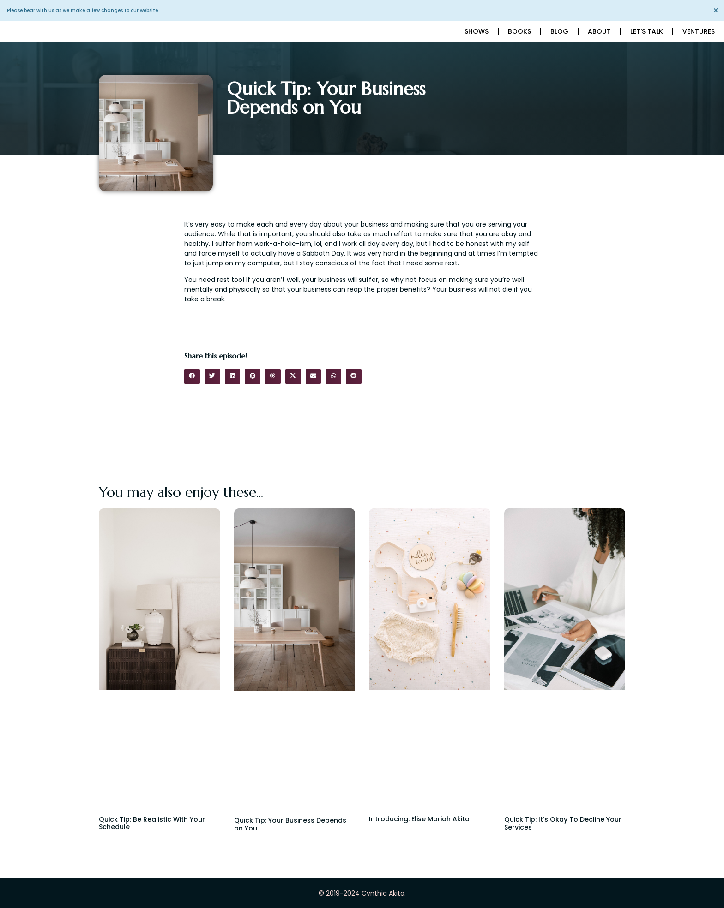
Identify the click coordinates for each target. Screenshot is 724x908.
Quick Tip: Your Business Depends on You (290, 824)
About (599, 31)
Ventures (698, 31)
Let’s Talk (646, 31)
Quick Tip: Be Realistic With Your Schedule (152, 823)
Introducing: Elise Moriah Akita (419, 819)
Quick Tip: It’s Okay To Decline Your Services (562, 823)
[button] (192, 376)
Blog (559, 31)
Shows (477, 31)
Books (519, 31)
